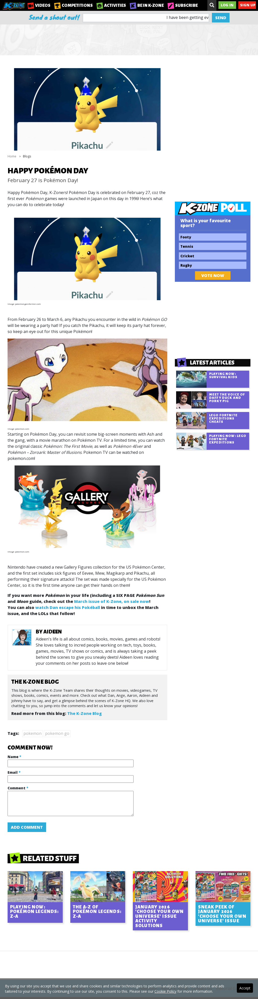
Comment (18, 788)
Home (12, 156)
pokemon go (57, 733)
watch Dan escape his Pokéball (67, 607)
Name (14, 756)
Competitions (73, 5)
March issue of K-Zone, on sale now (111, 601)
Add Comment (27, 827)
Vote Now (212, 275)
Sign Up (247, 5)
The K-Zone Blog (84, 713)
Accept (244, 988)
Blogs (27, 156)
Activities (111, 5)
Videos (38, 5)
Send (220, 17)
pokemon (32, 733)
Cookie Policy (165, 991)
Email (14, 772)
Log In (227, 5)
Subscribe (183, 5)
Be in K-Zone (147, 5)
